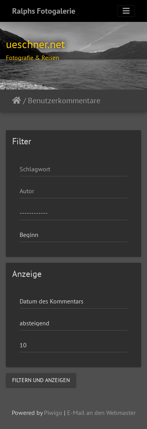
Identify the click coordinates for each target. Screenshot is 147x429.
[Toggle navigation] (126, 11)
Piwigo (53, 412)
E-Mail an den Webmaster (101, 412)
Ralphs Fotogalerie (43, 11)
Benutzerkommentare (64, 100)
